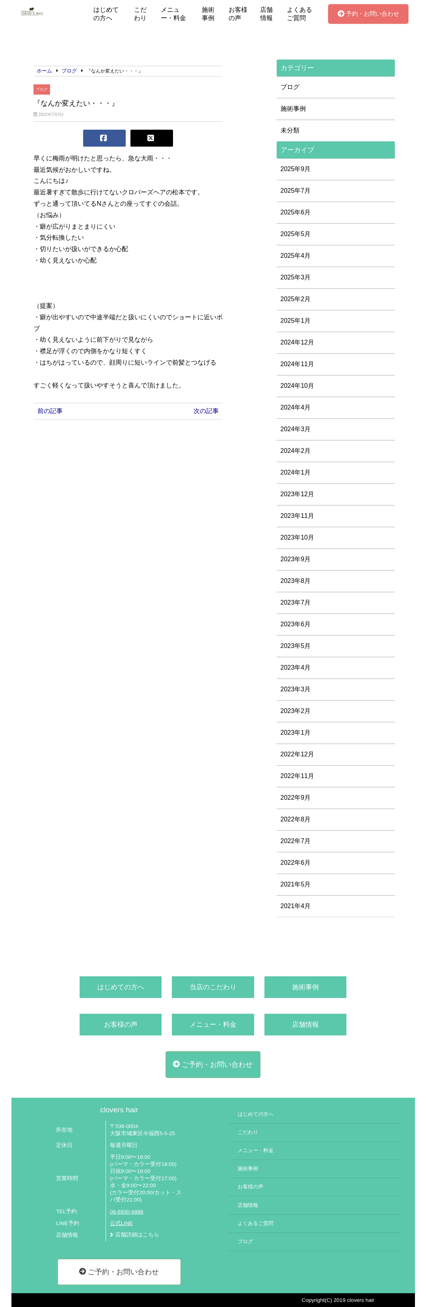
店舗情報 (266, 13)
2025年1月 (296, 320)
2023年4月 (296, 667)
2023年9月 (296, 559)
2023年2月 (296, 710)
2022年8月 (296, 819)
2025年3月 (296, 277)
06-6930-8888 (126, 1212)
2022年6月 (296, 862)
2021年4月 (296, 906)
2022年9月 (296, 797)
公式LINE (121, 1223)
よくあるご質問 (299, 13)
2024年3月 (296, 429)
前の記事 (50, 411)
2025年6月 (296, 212)
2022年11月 (297, 776)
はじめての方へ (106, 13)
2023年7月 (296, 602)
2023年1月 (296, 732)
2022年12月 (297, 754)
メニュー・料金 (173, 13)
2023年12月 (297, 494)
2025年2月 (296, 299)
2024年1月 (296, 472)
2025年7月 (296, 190)
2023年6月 (296, 624)
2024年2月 (296, 450)
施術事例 (208, 13)
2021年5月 (296, 884)
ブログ (42, 89)
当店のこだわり (213, 987)
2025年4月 (296, 255)
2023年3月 (296, 689)
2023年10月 (297, 537)
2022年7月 (296, 841)
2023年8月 (296, 580)
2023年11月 (297, 515)
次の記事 (206, 411)
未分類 (290, 130)
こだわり (140, 13)
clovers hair (119, 1110)
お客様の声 (238, 13)
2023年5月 (296, 645)
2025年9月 (296, 169)
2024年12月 (297, 342)
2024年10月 (297, 385)
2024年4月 (296, 407)
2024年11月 (297, 364)
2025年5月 (296, 234)
